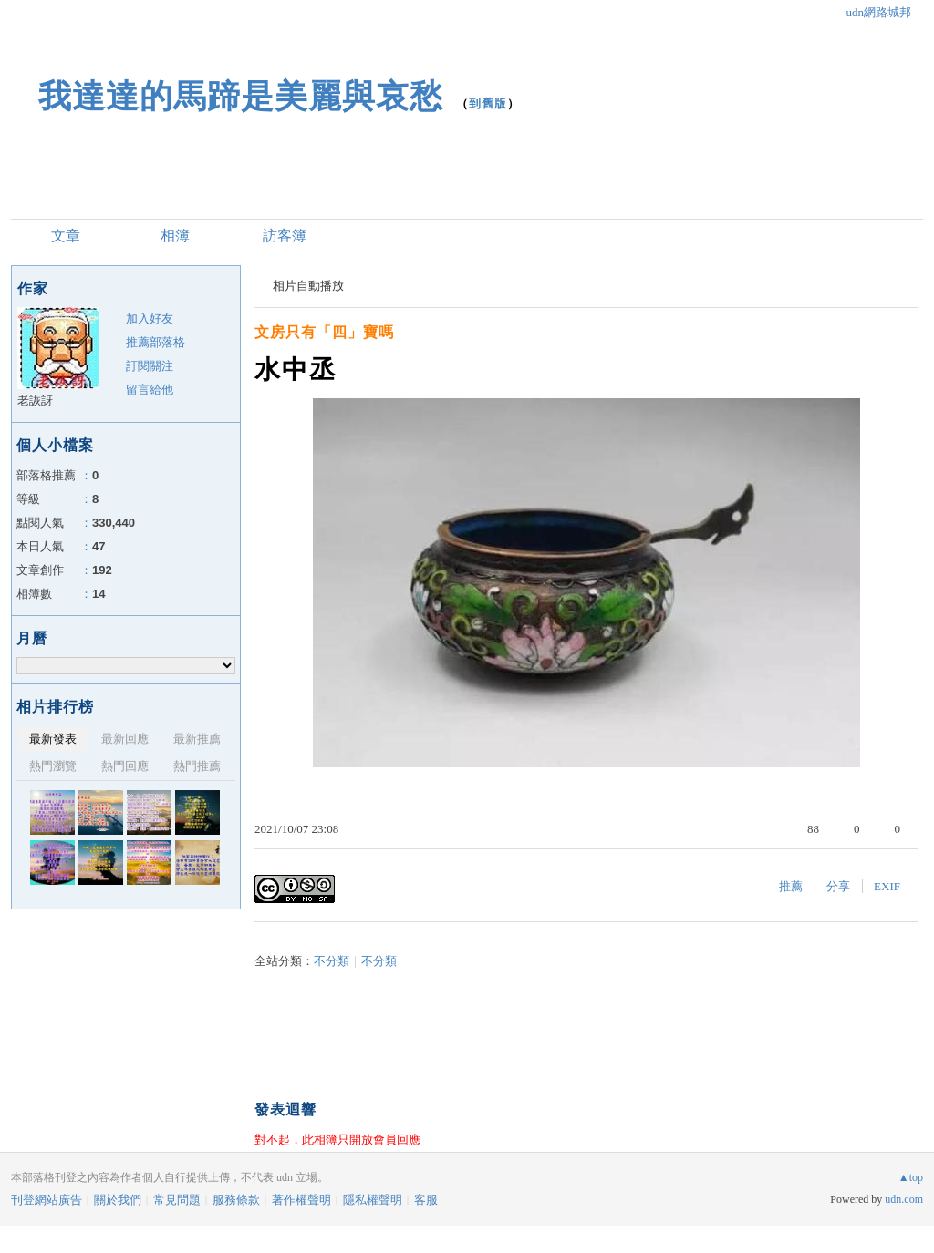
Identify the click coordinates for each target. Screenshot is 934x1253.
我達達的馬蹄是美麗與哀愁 (240, 96)
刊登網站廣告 (46, 1200)
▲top (910, 1177)
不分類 (331, 961)
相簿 (175, 235)
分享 (838, 886)
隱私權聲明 (372, 1200)
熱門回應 (125, 766)
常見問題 (177, 1200)
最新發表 (53, 738)
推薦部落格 (155, 342)
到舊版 (488, 103)
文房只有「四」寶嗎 (324, 332)
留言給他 (149, 389)
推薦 (791, 886)
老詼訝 (35, 400)
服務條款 (236, 1200)
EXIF (887, 886)
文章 (65, 235)
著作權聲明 (301, 1200)
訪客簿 (284, 235)
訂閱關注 (149, 366)
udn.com (904, 1199)
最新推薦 (197, 738)
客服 (426, 1200)
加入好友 (149, 318)
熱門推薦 (197, 766)
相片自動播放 (308, 286)
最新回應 (125, 738)
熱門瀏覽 (53, 766)
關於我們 (117, 1200)
